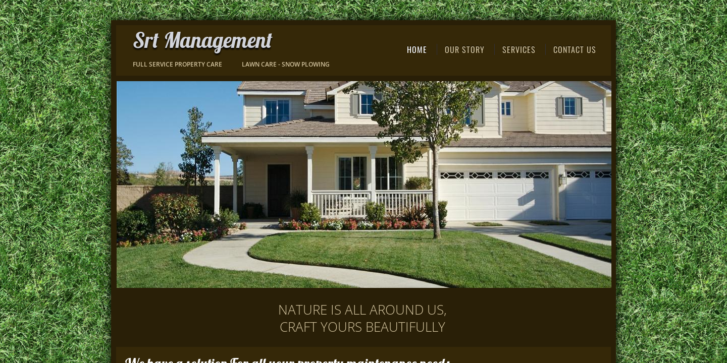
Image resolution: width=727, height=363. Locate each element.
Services (519, 49)
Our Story (465, 49)
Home (417, 49)
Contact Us (574, 49)
